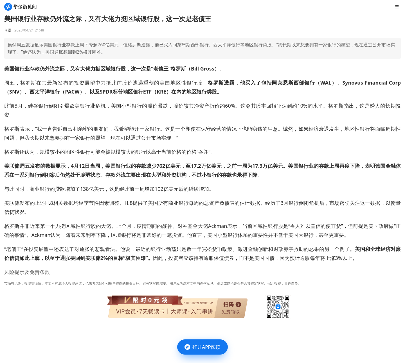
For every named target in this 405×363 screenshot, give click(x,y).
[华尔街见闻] (20, 7)
